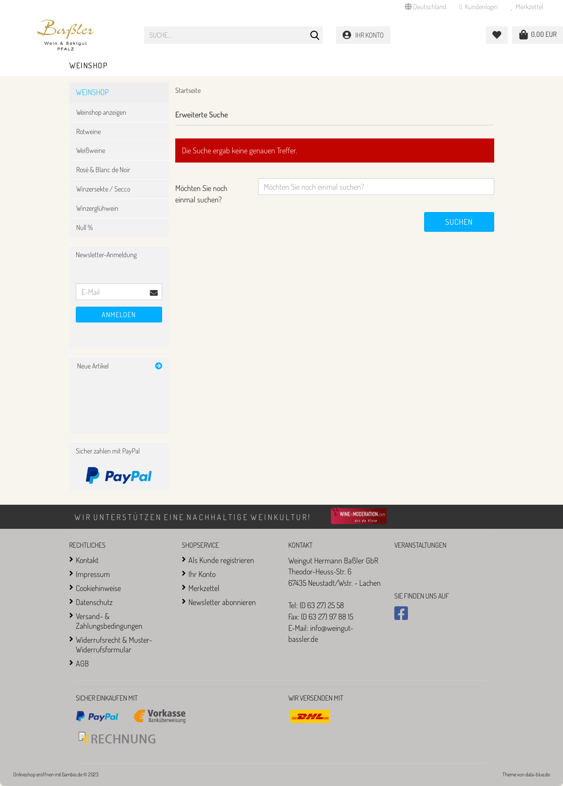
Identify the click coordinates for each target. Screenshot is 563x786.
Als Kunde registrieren (221, 560)
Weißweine (90, 150)
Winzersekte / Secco (103, 188)
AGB (82, 663)
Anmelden (119, 314)
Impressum (93, 574)
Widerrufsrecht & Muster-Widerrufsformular (114, 644)
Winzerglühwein (97, 208)
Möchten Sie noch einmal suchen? (201, 193)
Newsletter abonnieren (222, 602)
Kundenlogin (479, 6)
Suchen (459, 222)
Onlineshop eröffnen (33, 774)
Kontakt (87, 560)
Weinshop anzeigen (101, 112)
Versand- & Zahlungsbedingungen (109, 620)
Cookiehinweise (98, 588)
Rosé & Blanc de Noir (103, 169)
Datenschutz (94, 602)
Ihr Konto (202, 574)
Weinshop (88, 65)
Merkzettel (527, 6)
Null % (84, 227)
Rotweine (88, 131)
